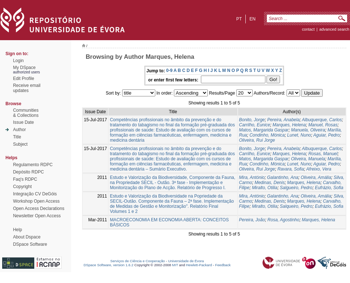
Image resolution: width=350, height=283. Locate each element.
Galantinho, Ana (282, 177)
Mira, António (252, 177)
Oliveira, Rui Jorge (257, 140)
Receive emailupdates (26, 88)
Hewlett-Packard (199, 265)
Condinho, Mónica (267, 135)
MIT (175, 265)
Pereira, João (252, 219)
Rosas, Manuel (323, 153)
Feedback (223, 265)
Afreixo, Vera (318, 169)
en (252, 19)
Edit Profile (23, 78)
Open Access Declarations (39, 208)
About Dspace (26, 237)
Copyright (22, 186)
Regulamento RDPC (33, 164)
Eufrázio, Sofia (329, 187)
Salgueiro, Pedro (296, 187)
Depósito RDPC (28, 172)
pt (239, 19)
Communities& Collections (26, 113)
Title (17, 136)
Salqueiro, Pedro (296, 206)
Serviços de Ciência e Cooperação (137, 261)
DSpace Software (30, 244)
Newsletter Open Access (37, 215)
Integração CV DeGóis (35, 193)
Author (19, 129)
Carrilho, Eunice (254, 124)
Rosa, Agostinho (284, 219)
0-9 (169, 70)
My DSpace (24, 67)
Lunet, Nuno (299, 135)
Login (18, 60)
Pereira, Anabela (283, 119)
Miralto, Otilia (264, 187)
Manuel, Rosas (323, 124)
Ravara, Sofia (290, 169)
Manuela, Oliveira (308, 130)
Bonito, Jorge (252, 119)
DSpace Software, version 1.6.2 (108, 265)
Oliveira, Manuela (308, 158)
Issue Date (23, 122)
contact (308, 29)
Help (17, 229)
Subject (20, 144)
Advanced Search (334, 29)
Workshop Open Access (36, 201)
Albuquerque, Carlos (322, 119)
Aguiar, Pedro (326, 135)
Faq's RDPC (25, 179)
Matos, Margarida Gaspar (264, 130)
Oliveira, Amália (316, 177)
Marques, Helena (289, 124)
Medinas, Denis (269, 182)
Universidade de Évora (186, 261)
